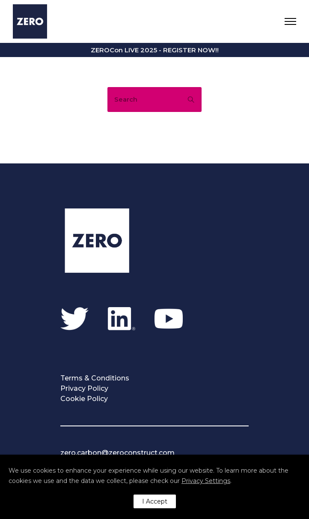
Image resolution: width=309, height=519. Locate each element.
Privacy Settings (205, 481)
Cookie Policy (84, 399)
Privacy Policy (84, 388)
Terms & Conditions (94, 378)
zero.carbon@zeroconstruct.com (117, 453)
